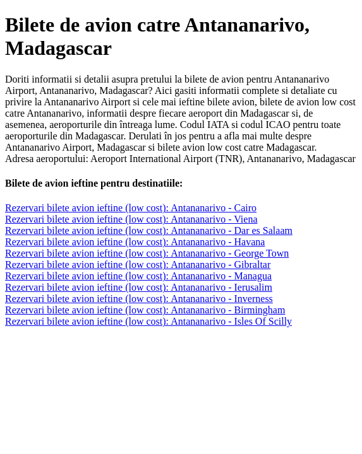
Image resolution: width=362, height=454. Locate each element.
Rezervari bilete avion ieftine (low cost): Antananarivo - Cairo (130, 207)
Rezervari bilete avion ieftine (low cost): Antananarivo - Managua (138, 276)
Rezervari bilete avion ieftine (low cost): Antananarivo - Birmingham (145, 310)
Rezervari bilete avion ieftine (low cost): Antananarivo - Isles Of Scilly (148, 321)
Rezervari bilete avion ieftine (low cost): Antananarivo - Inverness (139, 298)
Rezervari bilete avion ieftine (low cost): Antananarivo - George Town (147, 253)
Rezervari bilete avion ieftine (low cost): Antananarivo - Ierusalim (138, 287)
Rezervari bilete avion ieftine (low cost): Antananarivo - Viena (131, 219)
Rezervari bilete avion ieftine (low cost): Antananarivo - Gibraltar (137, 264)
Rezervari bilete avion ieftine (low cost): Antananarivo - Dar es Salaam (149, 230)
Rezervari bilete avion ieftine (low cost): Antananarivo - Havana (135, 241)
